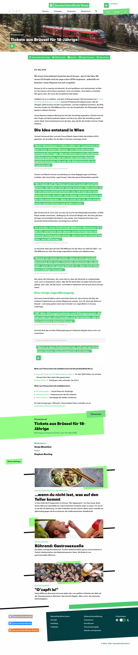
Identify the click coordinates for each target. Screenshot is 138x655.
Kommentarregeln (91, 627)
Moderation (86, 11)
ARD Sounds (58, 57)
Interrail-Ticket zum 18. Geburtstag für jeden (54, 374)
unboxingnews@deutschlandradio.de (49, 406)
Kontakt (54, 620)
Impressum (88, 620)
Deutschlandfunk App (39, 57)
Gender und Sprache (92, 630)
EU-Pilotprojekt (42, 391)
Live (107, 12)
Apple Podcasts (86, 57)
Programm (71, 11)
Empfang (54, 623)
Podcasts (58, 11)
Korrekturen (89, 623)
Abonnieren (103, 57)
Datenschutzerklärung (93, 616)
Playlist (117, 12)
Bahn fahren (41, 380)
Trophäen (54, 627)
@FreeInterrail (42, 394)
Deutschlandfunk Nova (60, 616)
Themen (45, 11)
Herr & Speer (41, 397)
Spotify (72, 57)
